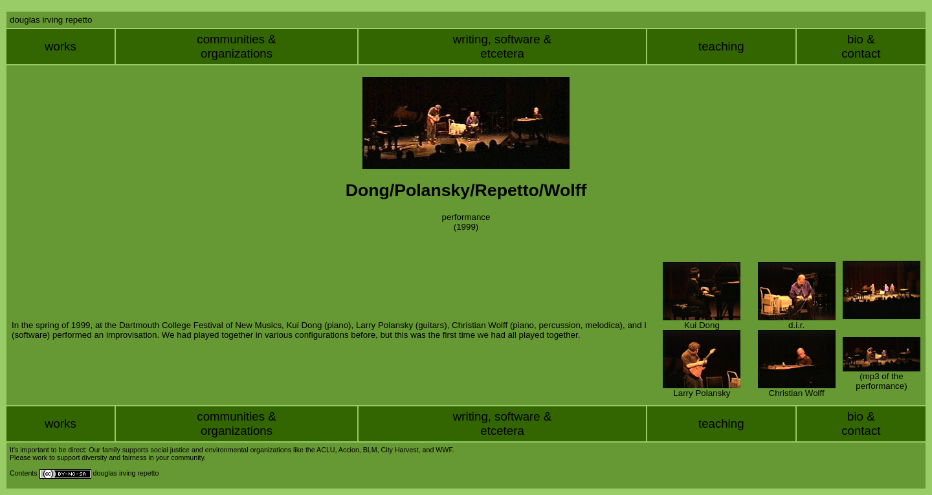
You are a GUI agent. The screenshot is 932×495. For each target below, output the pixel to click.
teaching (721, 46)
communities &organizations (236, 46)
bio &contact (860, 46)
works (60, 46)
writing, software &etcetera (502, 46)
